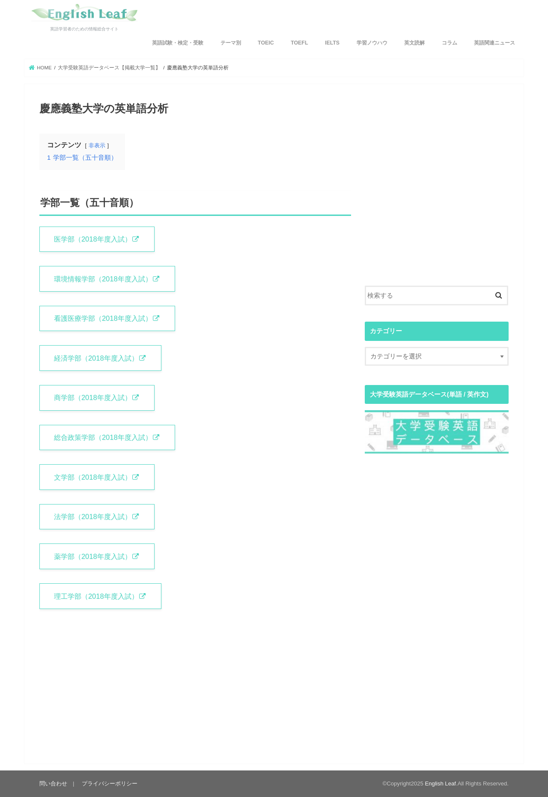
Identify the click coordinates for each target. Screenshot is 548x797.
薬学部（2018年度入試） (92, 556)
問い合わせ (53, 783)
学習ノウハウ (372, 43)
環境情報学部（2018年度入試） (103, 279)
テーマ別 (230, 43)
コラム (449, 43)
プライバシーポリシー (109, 783)
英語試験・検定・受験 (177, 43)
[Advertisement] (437, 197)
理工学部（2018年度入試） (96, 596)
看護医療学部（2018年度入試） (103, 318)
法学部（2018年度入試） (92, 516)
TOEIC (266, 43)
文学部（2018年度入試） (92, 477)
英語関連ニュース (494, 43)
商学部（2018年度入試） (92, 397)
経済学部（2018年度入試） (96, 358)
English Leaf (440, 783)
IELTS (332, 43)
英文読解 (414, 43)
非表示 (97, 145)
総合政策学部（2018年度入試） (103, 437)
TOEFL (299, 43)
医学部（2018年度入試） (92, 239)
